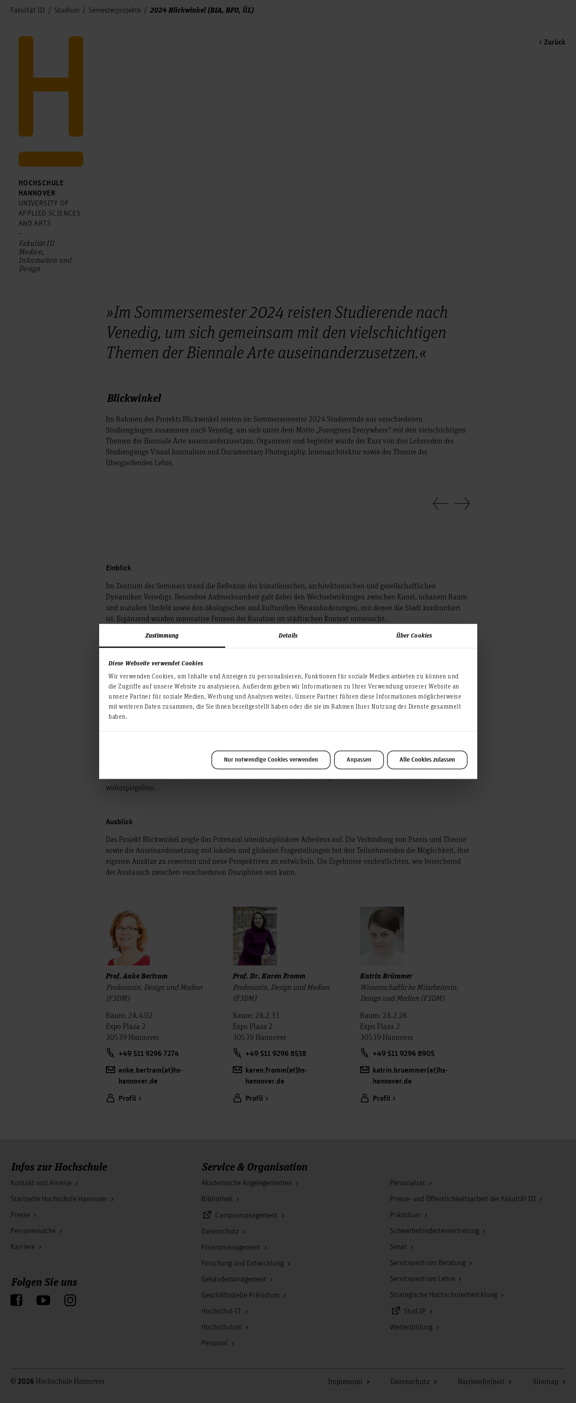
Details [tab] (288, 635)
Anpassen (359, 760)
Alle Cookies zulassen (427, 760)
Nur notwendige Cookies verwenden (271, 760)
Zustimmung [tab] (162, 635)
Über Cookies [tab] (414, 635)
